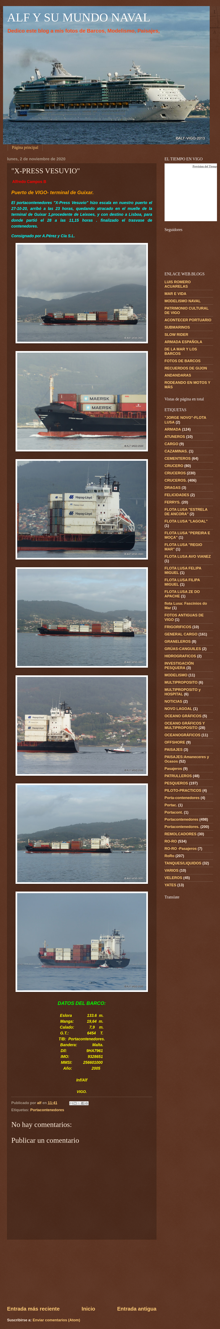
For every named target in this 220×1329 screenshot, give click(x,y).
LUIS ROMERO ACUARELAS (177, 284)
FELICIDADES (176, 495)
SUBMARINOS (177, 327)
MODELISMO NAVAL (182, 301)
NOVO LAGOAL (178, 709)
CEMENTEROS (177, 458)
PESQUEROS (176, 783)
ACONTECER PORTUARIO (187, 320)
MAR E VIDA (175, 294)
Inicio (88, 1309)
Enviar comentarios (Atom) (56, 1320)
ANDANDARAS (177, 375)
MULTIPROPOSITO (181, 682)
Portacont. (173, 812)
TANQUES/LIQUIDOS (182, 863)
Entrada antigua (136, 1309)
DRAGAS (172, 487)
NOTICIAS (173, 701)
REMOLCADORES (180, 834)
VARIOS (171, 870)
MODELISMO (175, 675)
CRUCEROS (175, 473)
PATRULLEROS (178, 776)
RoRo (169, 856)
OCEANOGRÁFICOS (182, 735)
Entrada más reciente (33, 1309)
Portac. (170, 805)
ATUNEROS (174, 436)
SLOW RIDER (176, 334)
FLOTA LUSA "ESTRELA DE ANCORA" (185, 511)
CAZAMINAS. (176, 451)
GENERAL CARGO (180, 634)
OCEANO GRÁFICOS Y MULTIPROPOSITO (184, 725)
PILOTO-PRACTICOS (182, 790)
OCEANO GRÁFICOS (182, 716)
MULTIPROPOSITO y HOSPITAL (182, 691)
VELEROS (173, 878)
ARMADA (172, 429)
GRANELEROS (177, 641)
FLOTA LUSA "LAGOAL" (186, 521)
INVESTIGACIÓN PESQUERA (179, 665)
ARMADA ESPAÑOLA (183, 342)
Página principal (25, 147)
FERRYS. (172, 502)
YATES (170, 885)
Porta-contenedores (182, 798)
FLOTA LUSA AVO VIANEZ (187, 556)
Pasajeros (173, 768)
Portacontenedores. (181, 827)
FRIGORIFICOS (177, 627)
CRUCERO (173, 466)
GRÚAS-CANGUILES (182, 649)
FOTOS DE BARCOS (182, 361)
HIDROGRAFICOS (180, 656)
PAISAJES (173, 749)
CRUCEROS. (175, 480)
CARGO (171, 444)
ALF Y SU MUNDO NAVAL (78, 17)
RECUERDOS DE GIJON (185, 368)
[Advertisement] (81, 1272)
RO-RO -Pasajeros (180, 848)
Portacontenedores (47, 1110)
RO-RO (170, 841)
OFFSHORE (174, 742)
